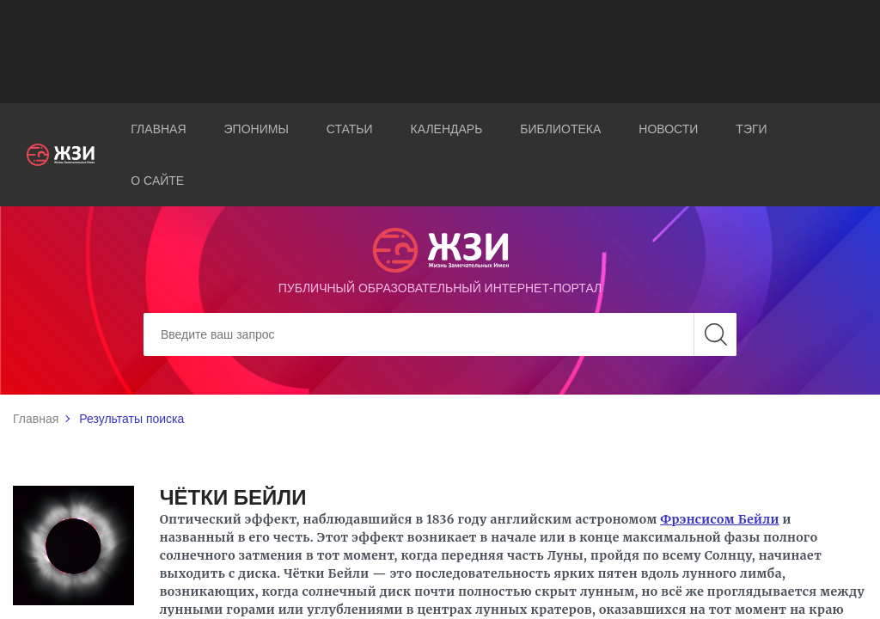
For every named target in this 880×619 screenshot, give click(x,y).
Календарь (447, 129)
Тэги (751, 129)
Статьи (350, 129)
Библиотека (560, 129)
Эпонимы (256, 129)
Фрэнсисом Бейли (719, 519)
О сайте (157, 180)
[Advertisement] (440, 52)
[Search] (440, 334)
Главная (158, 129)
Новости (668, 129)
